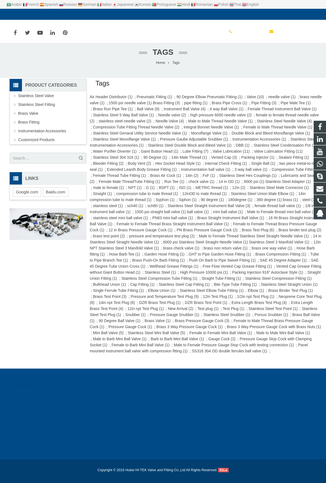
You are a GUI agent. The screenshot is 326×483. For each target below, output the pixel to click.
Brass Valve (28, 118)
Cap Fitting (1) (142, 289)
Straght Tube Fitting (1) (221, 283)
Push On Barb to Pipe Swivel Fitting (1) (222, 265)
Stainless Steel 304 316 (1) (116, 162)
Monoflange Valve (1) (209, 138)
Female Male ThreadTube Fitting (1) (129, 186)
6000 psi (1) (254, 186)
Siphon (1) (188, 204)
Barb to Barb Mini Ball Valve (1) (177, 344)
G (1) (150, 192)
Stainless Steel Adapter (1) (288, 186)
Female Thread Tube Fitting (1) (119, 180)
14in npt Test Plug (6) (117, 307)
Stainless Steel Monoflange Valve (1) (124, 144)
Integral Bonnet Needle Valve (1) (211, 132)
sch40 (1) (135, 210)
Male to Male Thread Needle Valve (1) (220, 126)
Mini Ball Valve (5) (108, 338)
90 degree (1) (212, 204)
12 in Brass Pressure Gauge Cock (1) (141, 235)
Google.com (27, 196)
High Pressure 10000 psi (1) (204, 277)
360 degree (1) (269, 204)
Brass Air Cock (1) (165, 180)
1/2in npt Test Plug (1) (255, 301)
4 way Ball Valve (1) (226, 114)
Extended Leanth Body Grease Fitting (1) (141, 174)
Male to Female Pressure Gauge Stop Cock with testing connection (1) (234, 350)
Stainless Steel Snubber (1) (227, 319)
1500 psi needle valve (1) (130, 108)
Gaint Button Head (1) (159, 156)
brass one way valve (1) (272, 253)
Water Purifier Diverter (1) (115, 156)
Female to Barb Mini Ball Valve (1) (140, 350)
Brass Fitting (29, 127)
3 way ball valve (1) (251, 174)
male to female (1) (108, 192)
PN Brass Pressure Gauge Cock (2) (207, 235)
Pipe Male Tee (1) (296, 108)
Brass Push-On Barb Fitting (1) (158, 265)
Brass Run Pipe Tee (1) (113, 114)
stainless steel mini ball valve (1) (120, 223)
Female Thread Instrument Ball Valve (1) (282, 114)
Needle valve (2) (172, 120)
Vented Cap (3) (224, 162)
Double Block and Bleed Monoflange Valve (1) (271, 138)
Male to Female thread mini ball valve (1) (282, 217)
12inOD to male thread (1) (204, 198)
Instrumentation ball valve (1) (205, 174)
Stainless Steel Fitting (36, 109)
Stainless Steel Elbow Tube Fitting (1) (212, 295)
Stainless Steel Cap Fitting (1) (184, 289)
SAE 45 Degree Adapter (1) (283, 265)
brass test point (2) (109, 241)
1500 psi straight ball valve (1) (160, 217)
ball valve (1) (198, 217)
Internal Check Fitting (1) (226, 168)
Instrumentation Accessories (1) (259, 144)
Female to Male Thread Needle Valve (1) (278, 132)
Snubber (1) (135, 319)
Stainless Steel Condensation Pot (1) (285, 150)
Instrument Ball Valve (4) (185, 114)
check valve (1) (201, 186)
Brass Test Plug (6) (258, 235)
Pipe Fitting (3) (263, 108)
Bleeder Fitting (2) (108, 168)
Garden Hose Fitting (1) (164, 259)
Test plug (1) (207, 313)
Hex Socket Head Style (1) (178, 168)
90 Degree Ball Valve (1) (119, 325)
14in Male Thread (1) (189, 162)
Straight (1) (102, 198)
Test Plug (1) (234, 313)
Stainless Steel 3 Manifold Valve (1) (279, 247)
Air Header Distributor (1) (111, 102)
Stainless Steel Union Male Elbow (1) (262, 198)
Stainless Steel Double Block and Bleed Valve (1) (190, 150)
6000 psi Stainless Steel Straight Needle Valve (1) (205, 247)
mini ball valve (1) (228, 217)
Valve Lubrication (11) (231, 156)
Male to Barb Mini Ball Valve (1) (120, 344)
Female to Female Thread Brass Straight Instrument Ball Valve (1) (173, 229)
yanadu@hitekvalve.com (76, 14)
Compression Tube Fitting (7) (296, 174)
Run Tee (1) (174, 186)
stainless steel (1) (108, 210)
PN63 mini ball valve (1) (172, 223)
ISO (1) (185, 192)
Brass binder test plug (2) (300, 235)
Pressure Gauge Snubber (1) (174, 319)
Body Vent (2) (139, 168)
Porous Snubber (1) (271, 319)
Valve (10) (255, 102)
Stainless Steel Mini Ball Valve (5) (156, 338)
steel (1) (309, 204)
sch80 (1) (155, 210)
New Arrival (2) (180, 313)
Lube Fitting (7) (195, 156)
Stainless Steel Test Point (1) (273, 313)
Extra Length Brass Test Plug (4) (259, 307)
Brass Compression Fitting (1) (280, 259)
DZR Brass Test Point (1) (206, 307)
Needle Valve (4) (170, 126)
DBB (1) (242, 150)
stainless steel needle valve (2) (125, 126)
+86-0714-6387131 (30, 14)
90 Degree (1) (155, 162)
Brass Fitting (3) (166, 108)
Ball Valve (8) (148, 114)
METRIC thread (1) (211, 192)
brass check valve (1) (181, 253)
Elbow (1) (256, 295)
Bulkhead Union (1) (109, 289)
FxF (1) (209, 180)
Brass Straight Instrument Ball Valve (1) (230, 223)
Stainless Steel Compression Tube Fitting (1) (159, 283)
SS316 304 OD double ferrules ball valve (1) (229, 356)
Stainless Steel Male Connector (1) (279, 192)
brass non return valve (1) (226, 253)
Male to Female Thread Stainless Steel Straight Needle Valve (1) (254, 241)
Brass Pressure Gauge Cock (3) (202, 325)
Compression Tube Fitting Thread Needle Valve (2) (136, 132)
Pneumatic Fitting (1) (154, 102)
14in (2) (191, 180)
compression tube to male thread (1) (147, 198)
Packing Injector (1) (257, 162)
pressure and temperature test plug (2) (162, 241)
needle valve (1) (282, 102)
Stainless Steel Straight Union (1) (289, 289)
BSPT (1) (167, 192)
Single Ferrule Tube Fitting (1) (118, 295)
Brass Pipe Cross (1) (229, 108)
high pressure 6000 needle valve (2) (221, 120)
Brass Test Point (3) (110, 301)
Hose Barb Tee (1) (124, 259)
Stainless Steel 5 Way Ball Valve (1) (123, 120)
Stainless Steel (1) (160, 277)
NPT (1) (135, 192)
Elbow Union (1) (161, 295)
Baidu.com (55, 196)
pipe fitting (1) (195, 108)
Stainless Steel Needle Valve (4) (284, 126)
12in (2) (238, 192)
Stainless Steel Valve (36, 100)
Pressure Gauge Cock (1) (130, 332)
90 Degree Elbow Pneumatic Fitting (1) (209, 102)
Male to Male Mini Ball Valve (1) (283, 338)
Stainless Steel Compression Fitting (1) (278, 283)
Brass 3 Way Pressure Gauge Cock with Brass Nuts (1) (274, 332)
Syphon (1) (165, 204)
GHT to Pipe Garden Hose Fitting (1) (220, 259)
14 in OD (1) (229, 186)
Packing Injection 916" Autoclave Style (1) (267, 277)
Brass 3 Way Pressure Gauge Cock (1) (189, 332)
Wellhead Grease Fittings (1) (174, 271)
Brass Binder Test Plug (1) (290, 295)
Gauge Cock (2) (221, 344)
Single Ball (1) (263, 168)
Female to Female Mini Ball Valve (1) (220, 338)
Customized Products (36, 144)
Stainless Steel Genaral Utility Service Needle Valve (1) (140, 138)
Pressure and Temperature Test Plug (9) (165, 301)
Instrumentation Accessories (42, 136)
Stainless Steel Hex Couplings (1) (248, 180)
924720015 (182, 401)
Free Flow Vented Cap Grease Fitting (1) (237, 271)
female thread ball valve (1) (278, 210)
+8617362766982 (186, 409)
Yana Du (179, 433)
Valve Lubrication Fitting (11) (278, 156)
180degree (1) (240, 204)
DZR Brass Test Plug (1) (160, 307)
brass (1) (290, 204)
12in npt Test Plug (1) (146, 313)
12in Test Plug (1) (218, 301)
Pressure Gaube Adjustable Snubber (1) (194, 144)
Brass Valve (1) (158, 325)
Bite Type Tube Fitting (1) (235, 289)
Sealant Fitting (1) (294, 162)
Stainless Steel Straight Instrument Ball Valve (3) (209, 210)
